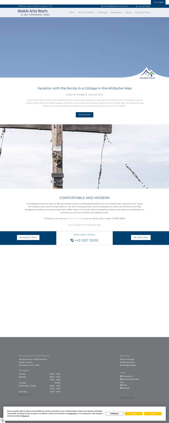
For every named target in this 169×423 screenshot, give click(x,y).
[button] (84, 114)
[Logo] (34, 12)
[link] (101, 12)
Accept (153, 413)
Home (72, 12)
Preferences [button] (25, 416)
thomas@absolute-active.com (115, 6)
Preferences (114, 413)
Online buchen (128, 362)
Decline (133, 413)
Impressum (128, 376)
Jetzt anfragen (128, 359)
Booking (102, 12)
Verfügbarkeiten (129, 365)
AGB (124, 385)
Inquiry (128, 12)
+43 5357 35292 (144, 6)
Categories (115, 12)
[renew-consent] (2, 420)
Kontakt (126, 388)
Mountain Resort (142, 12)
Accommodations (86, 12)
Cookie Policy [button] (72, 413)
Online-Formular (74, 218)
